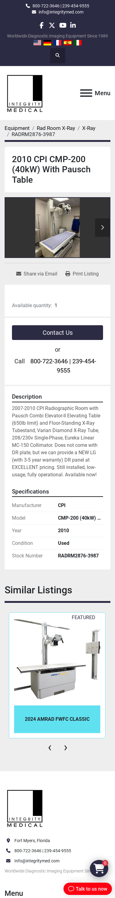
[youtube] (63, 25)
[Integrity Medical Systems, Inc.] (25, 807)
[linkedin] (73, 25)
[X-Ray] (88, 128)
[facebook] (41, 25)
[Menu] (86, 93)
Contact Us (58, 332)
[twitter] (52, 25)
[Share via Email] (36, 274)
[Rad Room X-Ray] (56, 128)
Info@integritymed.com (36, 860)
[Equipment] (17, 128)
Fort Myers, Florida (32, 840)
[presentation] (50, 747)
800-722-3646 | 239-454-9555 (61, 5)
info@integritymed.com (61, 12)
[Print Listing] (82, 274)
